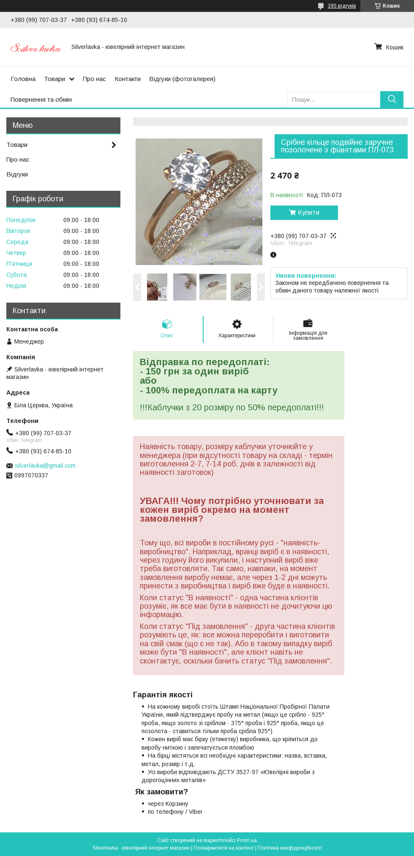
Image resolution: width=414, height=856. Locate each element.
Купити (308, 212)
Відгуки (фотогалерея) (182, 78)
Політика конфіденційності (290, 848)
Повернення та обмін (41, 99)
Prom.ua (247, 840)
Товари (54, 78)
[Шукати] (391, 99)
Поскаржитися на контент (223, 848)
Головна (23, 78)
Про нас (94, 78)
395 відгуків (342, 6)
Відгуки (17, 174)
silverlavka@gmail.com (45, 465)
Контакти (127, 78)
